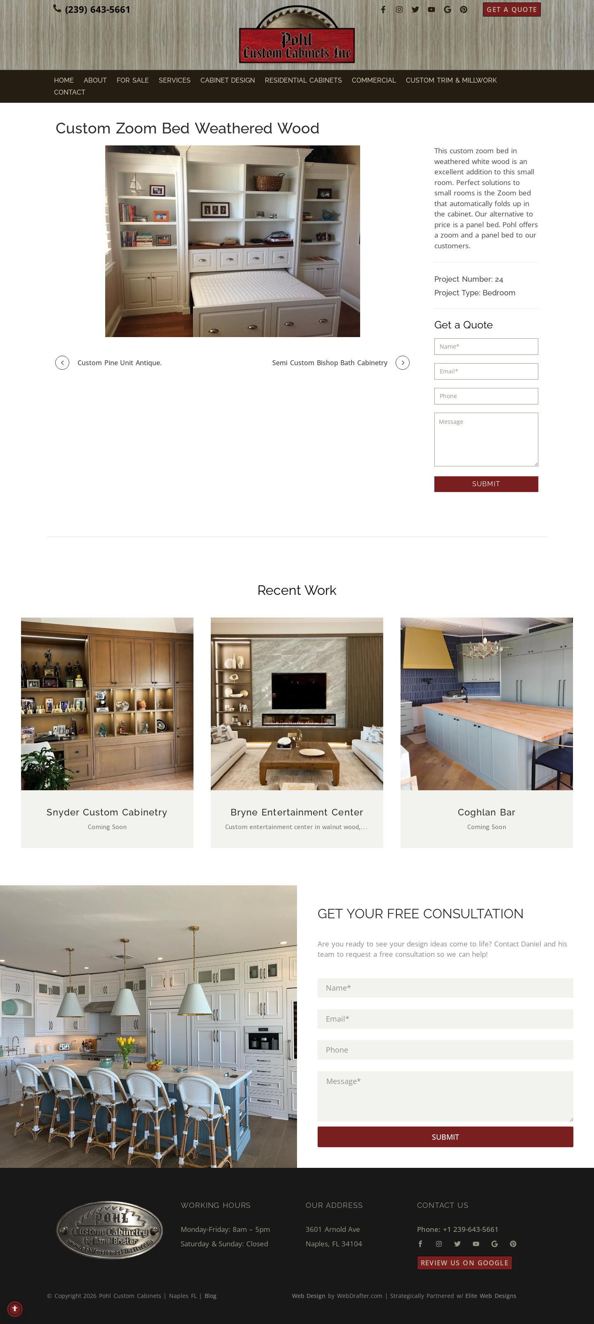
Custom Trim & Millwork (451, 80)
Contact (69, 92)
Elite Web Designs (490, 1296)
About (95, 80)
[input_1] (486, 346)
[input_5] (486, 439)
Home (64, 80)
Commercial (374, 80)
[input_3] (486, 371)
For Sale (133, 80)
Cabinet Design (227, 80)
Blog (211, 1296)
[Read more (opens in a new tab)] (92, 9)
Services (175, 80)
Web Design (309, 1296)
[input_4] (486, 396)
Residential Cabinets (303, 80)
